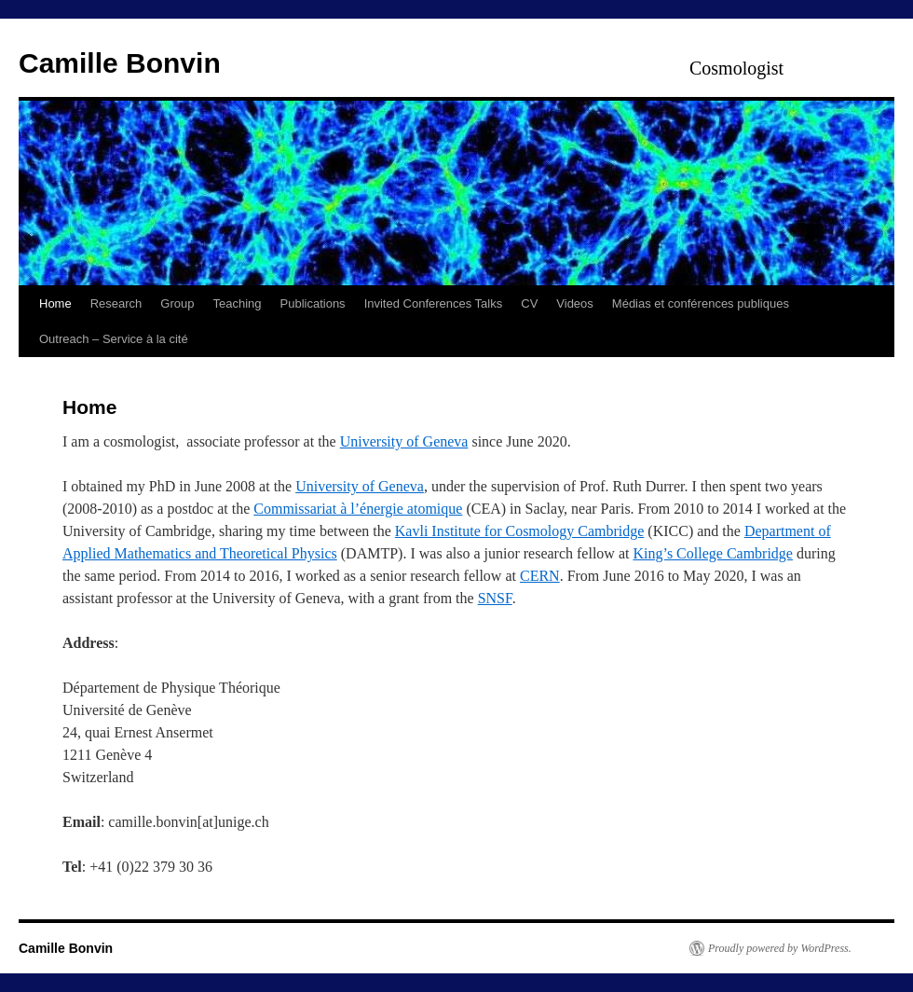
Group (177, 303)
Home (55, 303)
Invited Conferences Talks (433, 303)
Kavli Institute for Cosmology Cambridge (520, 531)
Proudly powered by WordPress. (780, 948)
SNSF (495, 598)
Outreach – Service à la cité (113, 339)
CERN (540, 576)
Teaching (236, 303)
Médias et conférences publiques (700, 303)
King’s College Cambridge (713, 553)
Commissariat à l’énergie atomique (357, 509)
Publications (313, 303)
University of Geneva (404, 441)
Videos (574, 303)
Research (116, 303)
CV (529, 303)
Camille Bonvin (120, 63)
